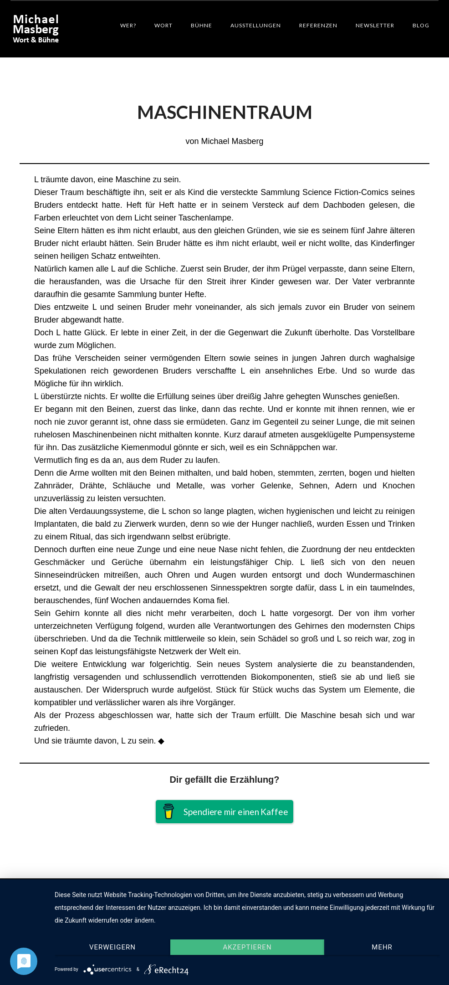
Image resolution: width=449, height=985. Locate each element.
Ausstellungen (255, 25)
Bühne (201, 25)
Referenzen (318, 25)
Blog (421, 25)
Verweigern (112, 947)
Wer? (128, 25)
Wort (163, 25)
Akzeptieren (247, 947)
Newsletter (375, 25)
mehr (382, 947)
